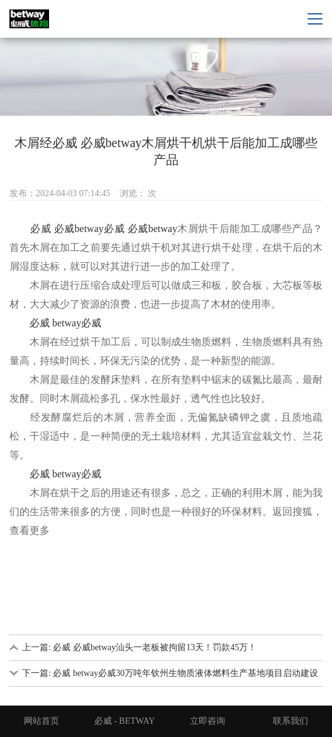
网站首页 (41, 721)
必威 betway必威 (65, 323)
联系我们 (290, 721)
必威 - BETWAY (124, 721)
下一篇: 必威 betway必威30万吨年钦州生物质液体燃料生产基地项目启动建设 (170, 673)
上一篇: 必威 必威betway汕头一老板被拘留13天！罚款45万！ (139, 647)
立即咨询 (207, 721)
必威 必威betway (67, 228)
